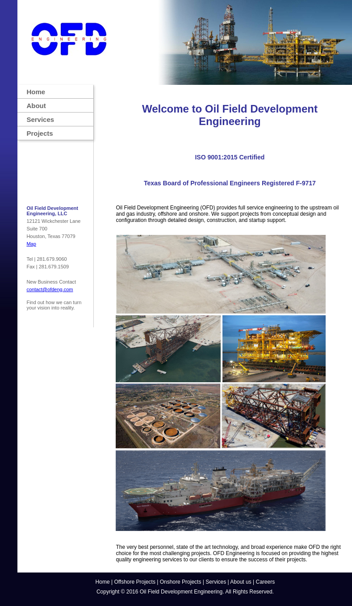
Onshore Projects (180, 582)
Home (35, 92)
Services (40, 119)
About (36, 105)
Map (31, 244)
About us (240, 582)
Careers (265, 582)
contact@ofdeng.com (49, 289)
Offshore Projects (134, 582)
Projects (39, 133)
